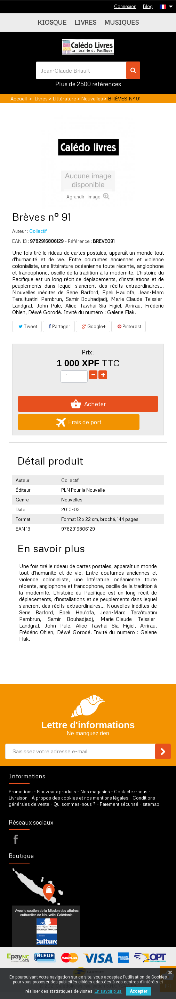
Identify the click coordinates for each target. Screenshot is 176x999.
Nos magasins (95, 791)
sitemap (151, 804)
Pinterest (128, 326)
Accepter (138, 991)
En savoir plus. (108, 991)
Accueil (18, 98)
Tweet (27, 326)
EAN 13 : (20, 241)
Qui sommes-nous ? (75, 804)
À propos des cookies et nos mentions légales (80, 798)
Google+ (93, 326)
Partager (58, 326)
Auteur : (20, 231)
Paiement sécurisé (119, 804)
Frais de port (79, 422)
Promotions (21, 791)
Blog (148, 6)
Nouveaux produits (56, 791)
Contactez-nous (130, 791)
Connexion (125, 6)
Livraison (18, 798)
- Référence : (78, 241)
